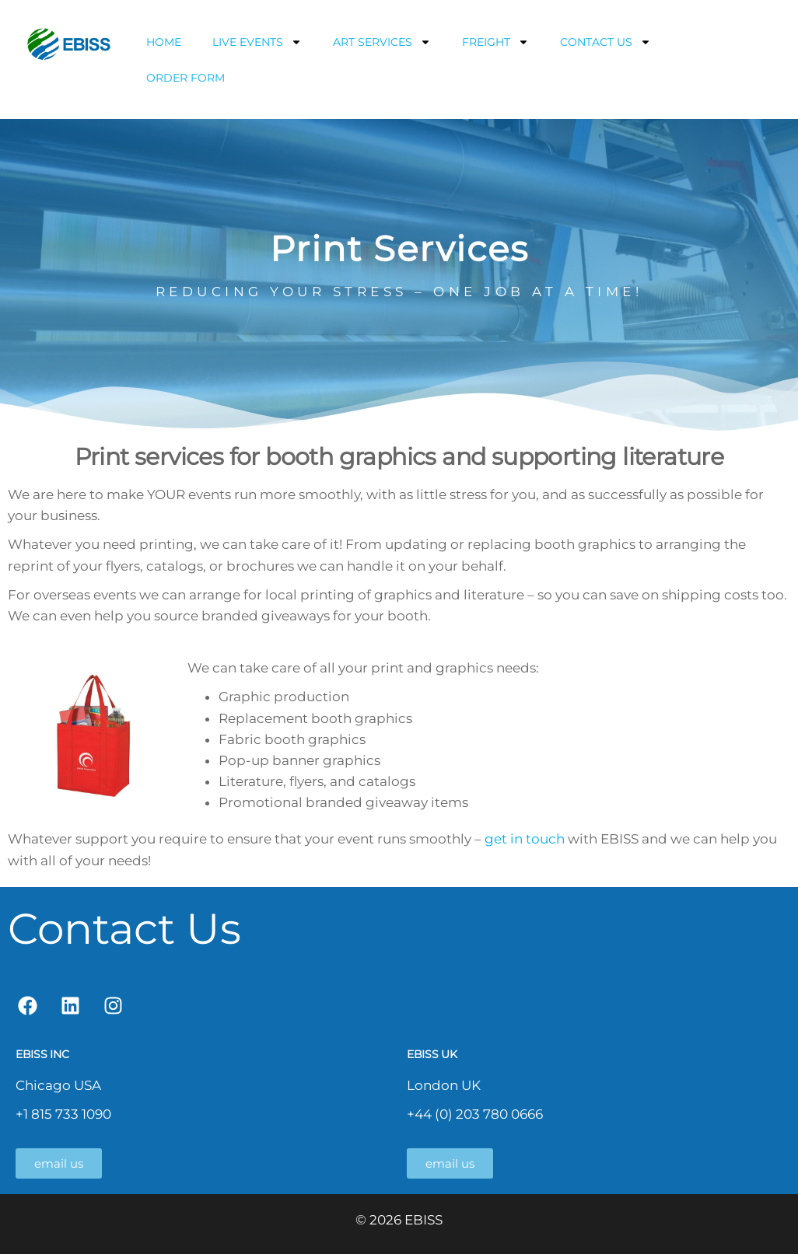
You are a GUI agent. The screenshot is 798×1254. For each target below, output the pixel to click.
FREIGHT (495, 42)
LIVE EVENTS (257, 42)
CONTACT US (605, 42)
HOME (163, 42)
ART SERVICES (382, 42)
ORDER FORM (185, 78)
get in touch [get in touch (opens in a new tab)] (526, 839)
